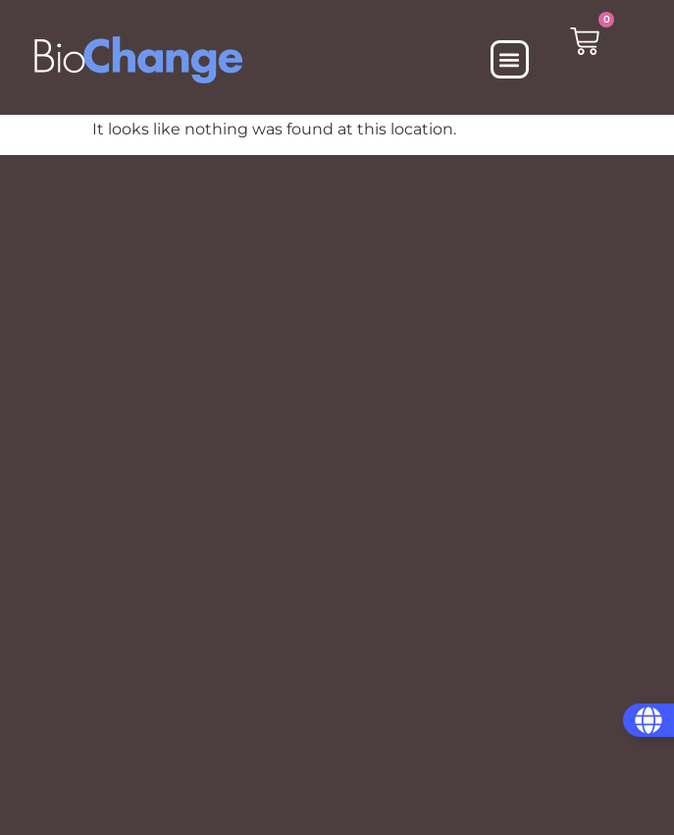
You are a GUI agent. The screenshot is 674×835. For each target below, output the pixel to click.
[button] (510, 59)
